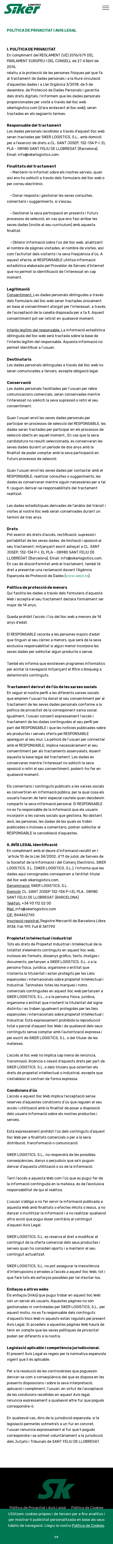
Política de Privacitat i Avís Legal (38, 1509)
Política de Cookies (87, 1509)
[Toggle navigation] (105, 7)
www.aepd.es (77, 576)
